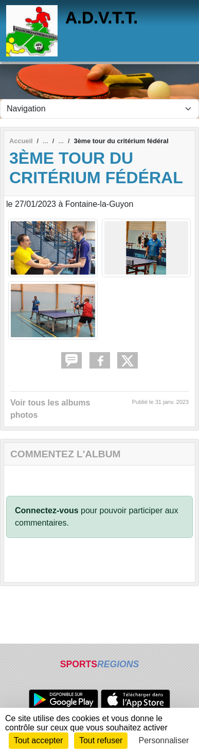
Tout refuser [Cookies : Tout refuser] (100, 740)
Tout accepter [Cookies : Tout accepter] (38, 740)
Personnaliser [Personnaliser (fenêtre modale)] (164, 740)
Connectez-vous (47, 510)
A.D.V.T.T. (101, 17)
